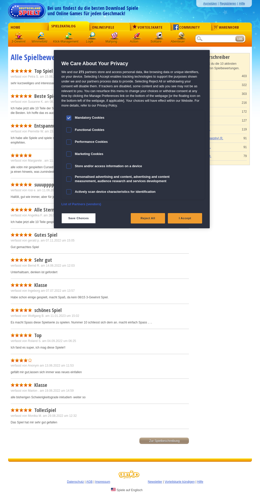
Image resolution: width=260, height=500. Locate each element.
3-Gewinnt (19, 41)
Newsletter (155, 482)
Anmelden (210, 3)
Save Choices (78, 218)
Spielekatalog (63, 26)
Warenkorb (226, 27)
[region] (132, 139)
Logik (92, 37)
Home (15, 27)
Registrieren (228, 3)
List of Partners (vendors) (81, 204)
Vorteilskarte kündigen (179, 482)
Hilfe (242, 3)
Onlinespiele (103, 27)
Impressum (102, 482)
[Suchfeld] (215, 39)
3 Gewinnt (19, 37)
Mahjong (114, 37)
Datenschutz (75, 482)
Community (186, 27)
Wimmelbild (41, 37)
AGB (89, 482)
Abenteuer (181, 37)
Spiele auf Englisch (126, 490)
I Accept (185, 218)
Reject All (148, 218)
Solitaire (159, 37)
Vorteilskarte (147, 27)
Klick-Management (69, 37)
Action (137, 37)
